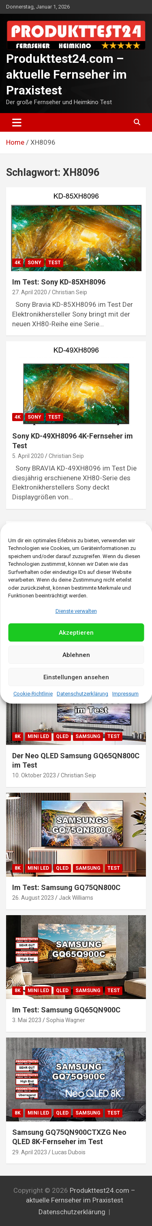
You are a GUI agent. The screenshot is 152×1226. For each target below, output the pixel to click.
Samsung (88, 736)
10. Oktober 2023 (34, 775)
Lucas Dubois (69, 1152)
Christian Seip (69, 292)
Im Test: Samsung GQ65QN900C (66, 1010)
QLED (62, 736)
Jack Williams (76, 897)
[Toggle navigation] (17, 122)
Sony (34, 262)
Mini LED (38, 736)
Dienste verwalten (76, 611)
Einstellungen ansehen (76, 677)
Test (54, 262)
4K (18, 262)
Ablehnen (76, 655)
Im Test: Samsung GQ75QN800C (66, 887)
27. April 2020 (29, 292)
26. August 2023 (33, 897)
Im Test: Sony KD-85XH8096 (58, 282)
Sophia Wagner (65, 1020)
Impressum (125, 694)
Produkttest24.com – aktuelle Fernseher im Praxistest (66, 74)
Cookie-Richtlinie (33, 694)
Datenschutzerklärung (82, 694)
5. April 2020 (28, 456)
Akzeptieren (76, 632)
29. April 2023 (29, 1152)
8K (18, 736)
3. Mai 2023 (26, 1020)
